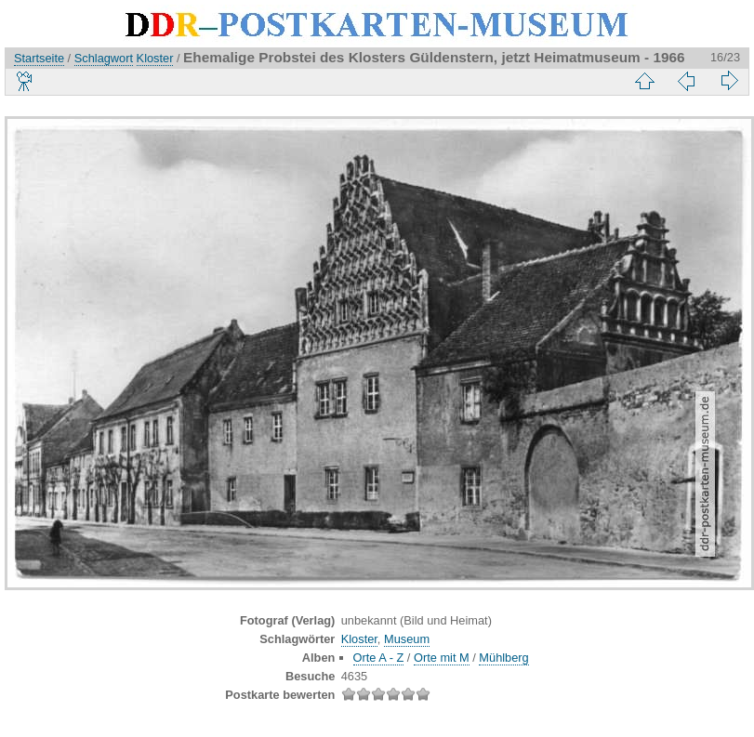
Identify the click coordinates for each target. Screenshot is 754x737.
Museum (407, 639)
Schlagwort (103, 58)
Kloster (155, 58)
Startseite (39, 58)
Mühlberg (503, 658)
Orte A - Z (378, 658)
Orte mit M (442, 658)
